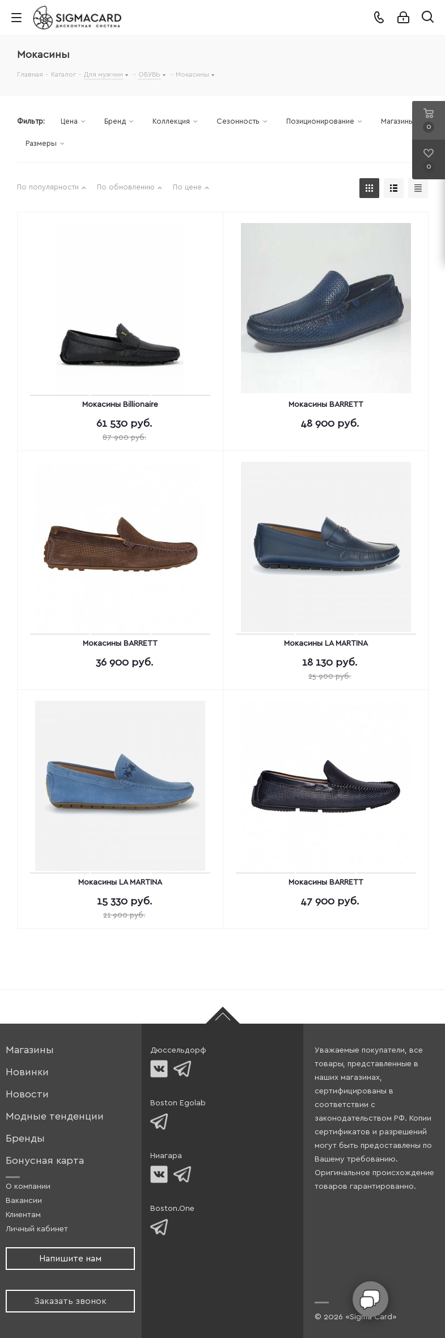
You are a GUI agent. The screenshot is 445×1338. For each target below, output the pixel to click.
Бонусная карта (45, 1160)
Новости (27, 1094)
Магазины (30, 1050)
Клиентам (23, 1215)
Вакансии (24, 1201)
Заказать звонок (70, 1301)
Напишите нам (70, 1258)
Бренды (25, 1138)
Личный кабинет (37, 1229)
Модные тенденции (55, 1116)
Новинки (27, 1072)
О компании (28, 1186)
